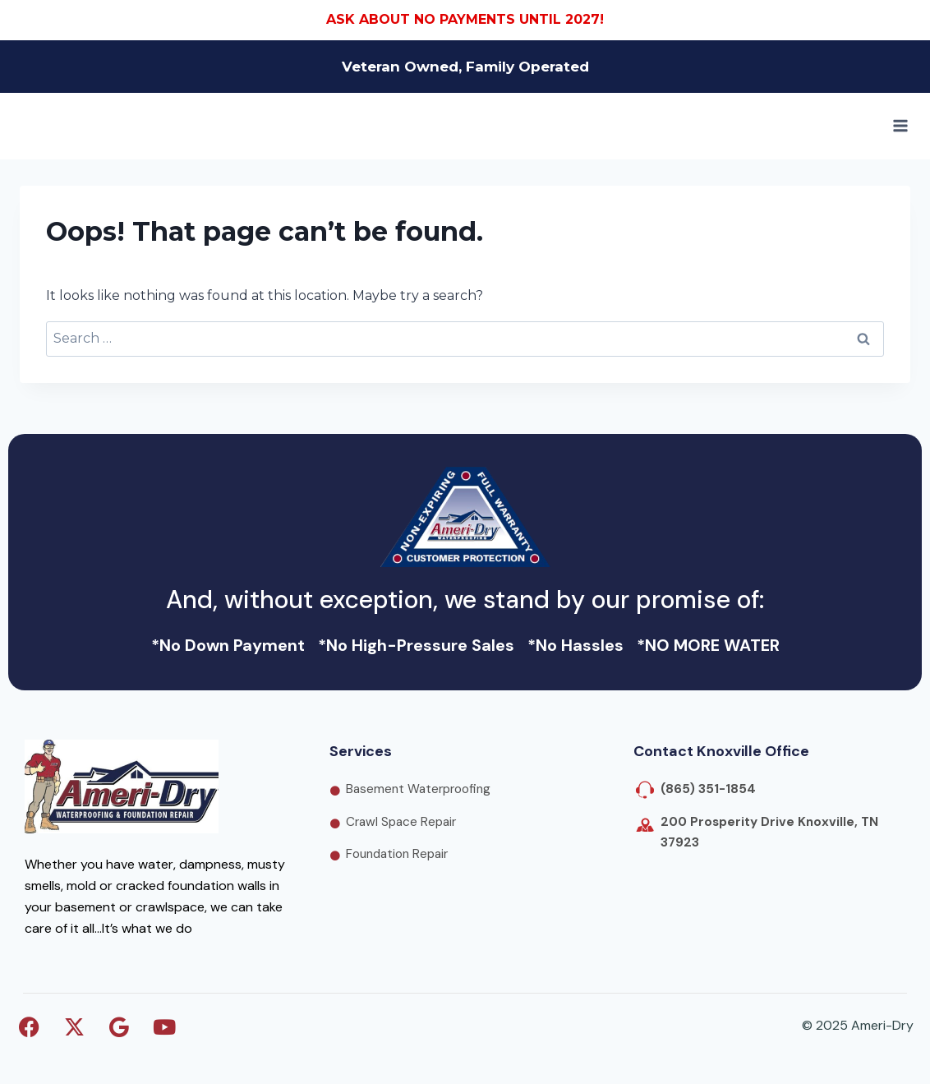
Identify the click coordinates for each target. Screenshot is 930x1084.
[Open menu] (900, 126)
